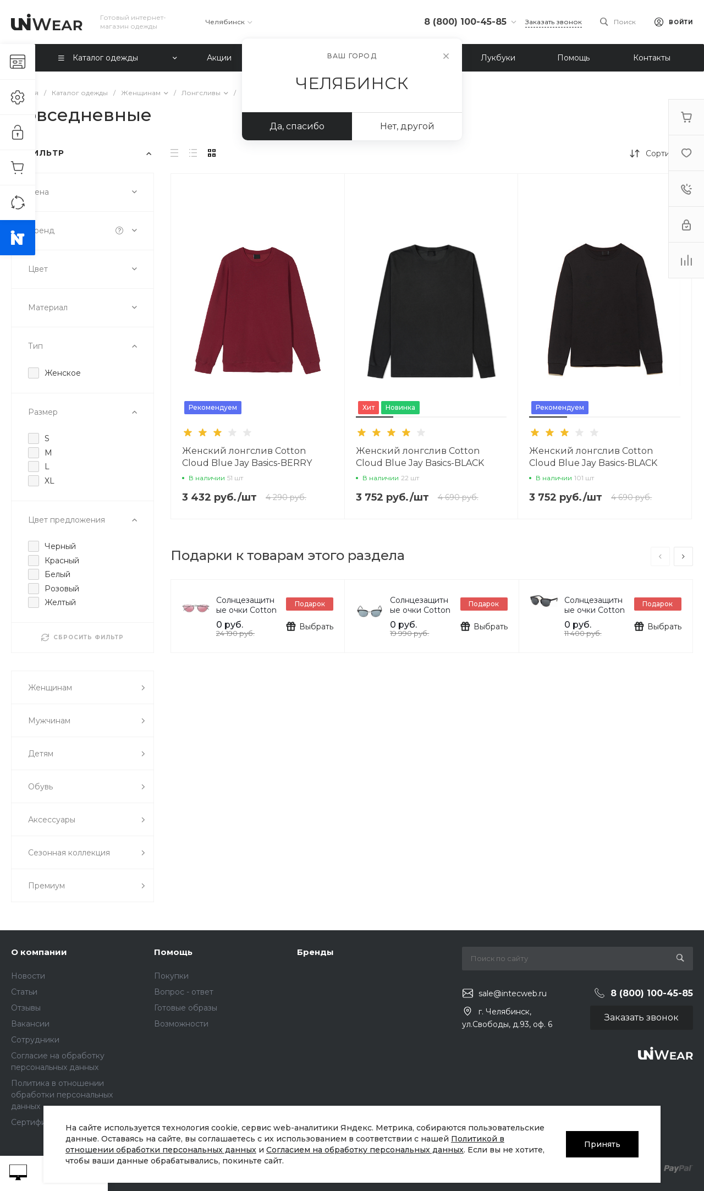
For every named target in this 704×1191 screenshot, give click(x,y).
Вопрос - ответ (183, 992)
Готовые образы (185, 1008)
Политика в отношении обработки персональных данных (62, 1094)
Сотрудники (35, 1040)
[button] (375, 417)
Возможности (181, 1024)
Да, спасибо (297, 126)
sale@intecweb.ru (513, 993)
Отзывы (26, 1008)
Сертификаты (37, 1122)
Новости (28, 976)
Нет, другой (407, 126)
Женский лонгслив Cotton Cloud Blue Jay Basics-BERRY (247, 457)
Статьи (24, 992)
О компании (39, 952)
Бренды (315, 952)
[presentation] (660, 556)
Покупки (171, 976)
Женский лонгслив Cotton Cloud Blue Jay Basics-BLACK (420, 457)
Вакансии (30, 1024)
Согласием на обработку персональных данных (365, 1150)
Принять (602, 1144)
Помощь (173, 952)
